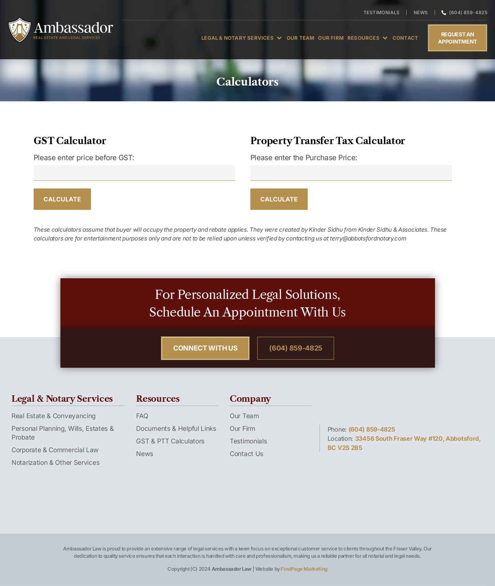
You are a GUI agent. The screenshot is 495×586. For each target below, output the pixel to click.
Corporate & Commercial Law (55, 450)
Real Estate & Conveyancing (53, 416)
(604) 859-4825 (372, 429)
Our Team (244, 416)
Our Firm (242, 428)
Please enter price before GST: (84, 157)
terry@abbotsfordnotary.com (368, 238)
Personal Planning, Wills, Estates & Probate (62, 433)
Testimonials (248, 441)
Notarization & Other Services (55, 462)
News (144, 454)
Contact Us (246, 454)
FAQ (142, 416)
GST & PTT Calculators (170, 441)
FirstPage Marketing (304, 569)
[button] (242, 38)
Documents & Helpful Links (176, 428)
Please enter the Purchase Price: (303, 157)
